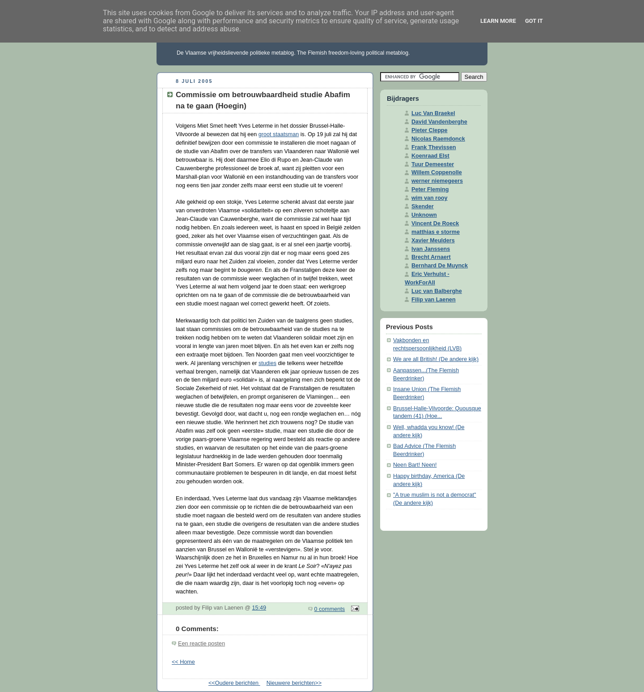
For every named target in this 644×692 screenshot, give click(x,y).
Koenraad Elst (430, 156)
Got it (534, 20)
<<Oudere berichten (234, 683)
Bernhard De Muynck (439, 265)
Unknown (424, 215)
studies (267, 363)
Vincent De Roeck (435, 223)
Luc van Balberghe (436, 291)
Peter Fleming (430, 189)
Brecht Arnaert (431, 257)
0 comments (329, 609)
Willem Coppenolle (436, 172)
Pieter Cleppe (429, 130)
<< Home (183, 662)
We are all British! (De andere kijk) (436, 359)
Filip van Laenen (433, 300)
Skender (422, 206)
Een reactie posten (201, 643)
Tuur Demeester (432, 164)
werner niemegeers (437, 181)
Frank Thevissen (433, 147)
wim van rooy (429, 198)
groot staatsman (278, 134)
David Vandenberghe (439, 122)
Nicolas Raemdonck (438, 139)
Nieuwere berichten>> (294, 683)
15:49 (259, 608)
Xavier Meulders (433, 240)
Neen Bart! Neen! (414, 465)
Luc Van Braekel (433, 113)
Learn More (498, 20)
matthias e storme (435, 232)
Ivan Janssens (430, 249)
